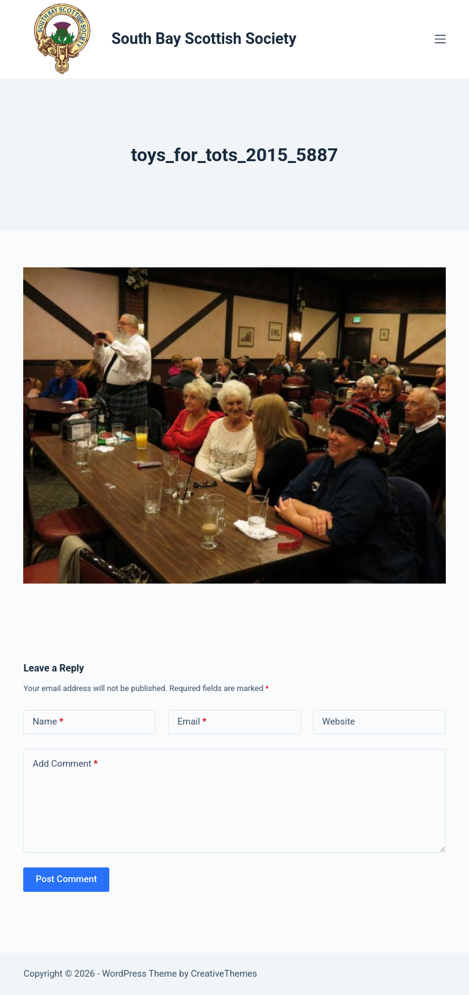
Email (191, 721)
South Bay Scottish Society (203, 39)
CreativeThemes (224, 973)
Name (48, 721)
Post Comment (65, 879)
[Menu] (440, 39)
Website (338, 721)
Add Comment (65, 764)
